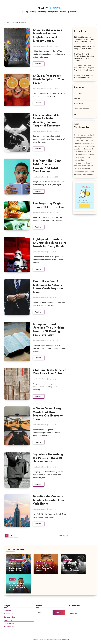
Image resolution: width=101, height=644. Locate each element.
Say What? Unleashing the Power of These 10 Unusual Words (48, 459)
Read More (38, 64)
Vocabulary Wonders (68, 12)
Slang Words (53, 12)
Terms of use (9, 625)
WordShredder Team (39, 46)
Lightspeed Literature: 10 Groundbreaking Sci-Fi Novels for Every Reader (49, 243)
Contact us (8, 615)
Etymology (42, 12)
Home (8, 22)
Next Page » (63, 537)
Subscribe (8, 622)
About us (7, 612)
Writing (25, 12)
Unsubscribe (9, 628)
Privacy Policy (9, 619)
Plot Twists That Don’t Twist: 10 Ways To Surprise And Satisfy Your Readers (84, 68)
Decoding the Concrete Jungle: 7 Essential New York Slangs (48, 502)
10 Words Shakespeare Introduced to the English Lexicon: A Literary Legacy (84, 39)
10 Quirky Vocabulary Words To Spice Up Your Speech (48, 80)
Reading (33, 12)
